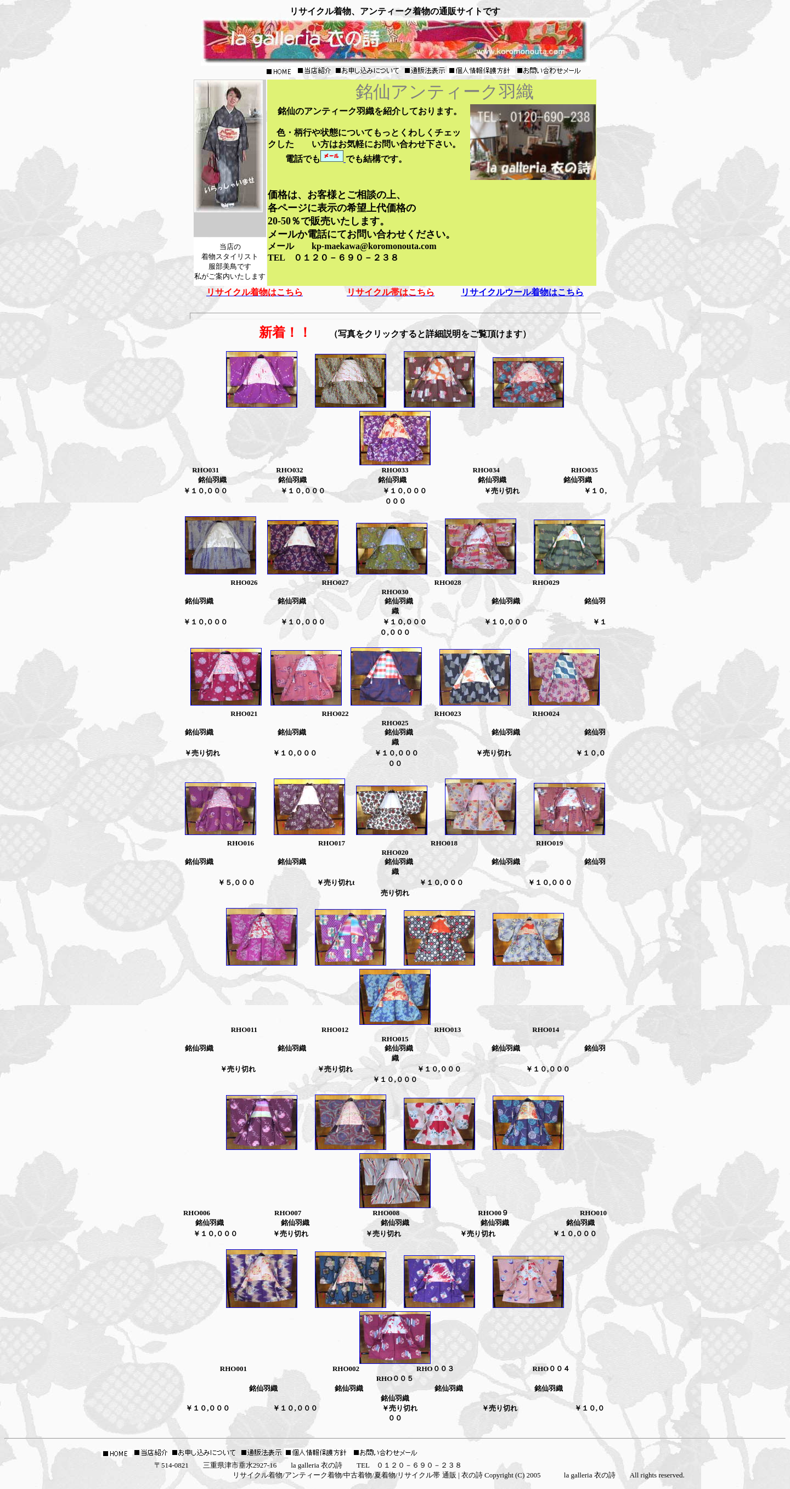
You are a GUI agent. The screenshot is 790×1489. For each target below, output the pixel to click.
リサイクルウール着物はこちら (522, 292)
